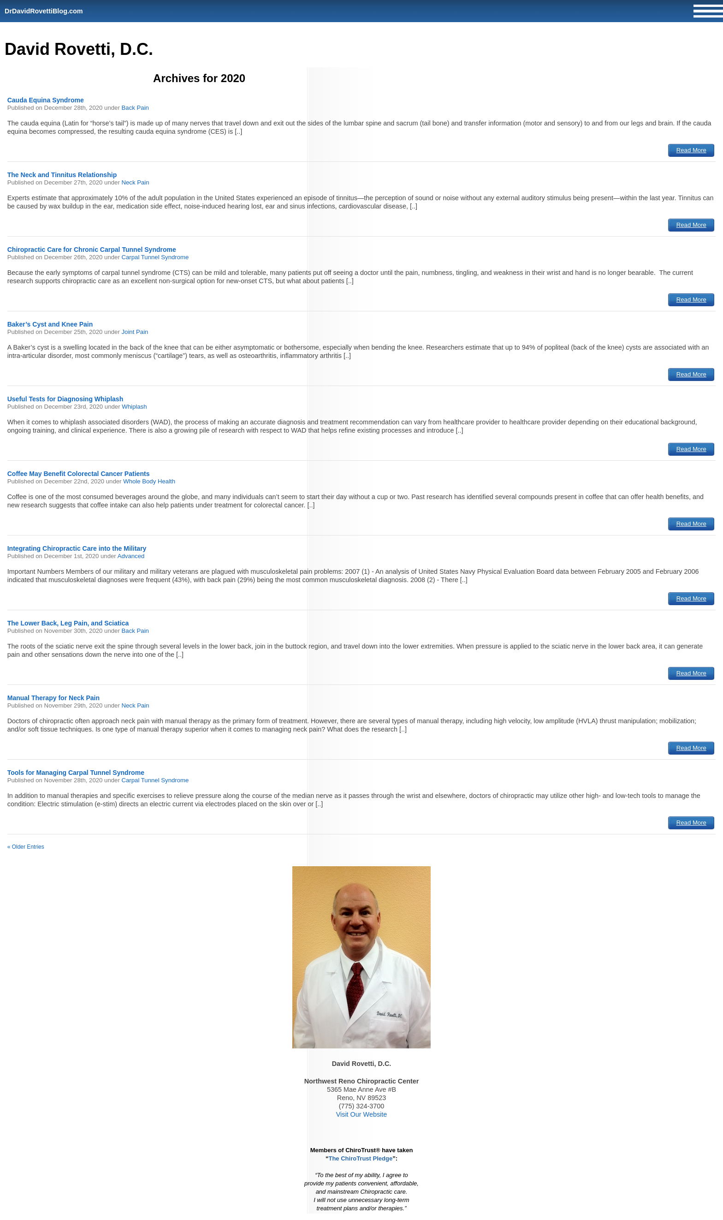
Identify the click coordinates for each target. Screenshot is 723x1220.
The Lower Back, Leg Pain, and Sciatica (68, 623)
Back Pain (135, 107)
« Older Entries (25, 847)
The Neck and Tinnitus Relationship (62, 175)
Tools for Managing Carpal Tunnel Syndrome (75, 772)
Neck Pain (135, 182)
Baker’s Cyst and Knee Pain (50, 324)
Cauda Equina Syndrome (45, 100)
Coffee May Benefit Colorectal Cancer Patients (78, 473)
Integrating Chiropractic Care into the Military (77, 548)
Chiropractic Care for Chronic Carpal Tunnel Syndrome (91, 249)
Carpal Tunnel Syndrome (155, 257)
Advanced (131, 556)
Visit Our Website (361, 1114)
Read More (691, 150)
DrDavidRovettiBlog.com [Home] (44, 11)
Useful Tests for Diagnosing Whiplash (65, 399)
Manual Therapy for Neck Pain (53, 698)
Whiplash (134, 406)
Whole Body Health (149, 481)
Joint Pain (135, 331)
